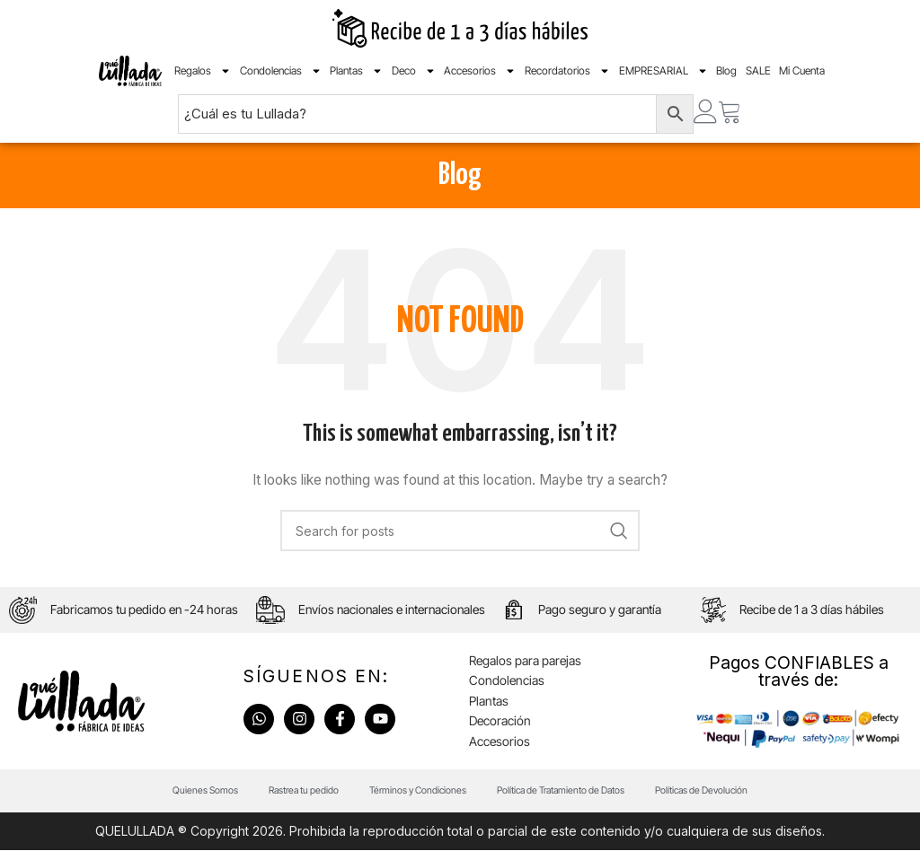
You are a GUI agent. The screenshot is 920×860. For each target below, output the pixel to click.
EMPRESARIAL (663, 71)
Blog (726, 70)
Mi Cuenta (802, 70)
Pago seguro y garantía (602, 613)
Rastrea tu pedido (284, 799)
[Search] (460, 530)
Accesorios (480, 71)
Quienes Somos (176, 799)
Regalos (202, 71)
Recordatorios (567, 71)
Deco (414, 71)
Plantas (356, 71)
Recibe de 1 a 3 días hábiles (812, 613)
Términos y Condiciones (411, 799)
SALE (758, 70)
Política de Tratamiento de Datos (570, 799)
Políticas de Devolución (727, 799)
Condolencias (281, 71)
